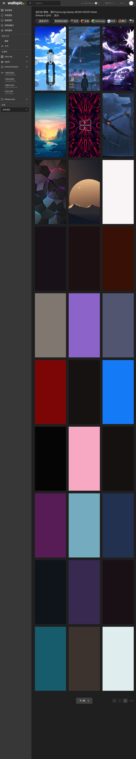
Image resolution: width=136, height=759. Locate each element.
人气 (8, 46)
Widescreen (10, 99)
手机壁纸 (8, 15)
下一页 (84, 700)
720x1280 (10, 91)
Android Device (11, 66)
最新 (8, 41)
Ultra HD (8, 56)
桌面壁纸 (8, 20)
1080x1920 (11, 85)
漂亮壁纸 (8, 30)
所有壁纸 (8, 10)
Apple (7, 61)
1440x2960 (19, 73)
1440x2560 (11, 79)
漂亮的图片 (9, 25)
